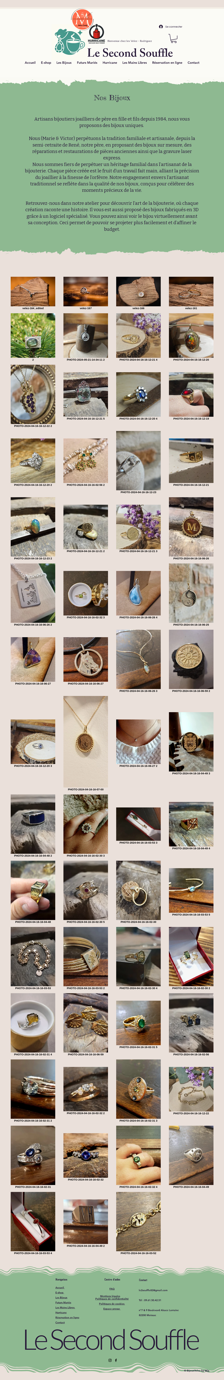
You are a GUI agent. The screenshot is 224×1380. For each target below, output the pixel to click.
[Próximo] (205, 4)
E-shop (59, 1292)
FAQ (112, 1288)
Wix (207, 1370)
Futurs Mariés (63, 1302)
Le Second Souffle (110, 1339)
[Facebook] (116, 1360)
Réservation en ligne (67, 1317)
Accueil (60, 1287)
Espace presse (112, 1308)
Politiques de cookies (112, 1303)
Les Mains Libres (65, 1307)
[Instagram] (110, 1360)
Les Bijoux (61, 1297)
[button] (173, 38)
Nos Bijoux (112, 97)
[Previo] (19, 4)
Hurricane (61, 1312)
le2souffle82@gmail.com (153, 1290)
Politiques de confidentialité (112, 1298)
